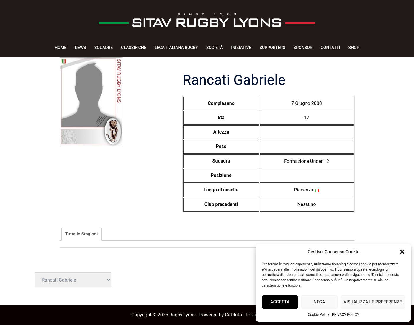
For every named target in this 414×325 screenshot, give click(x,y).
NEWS (80, 47)
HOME (60, 47)
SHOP (353, 47)
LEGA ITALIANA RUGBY (176, 47)
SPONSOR (303, 47)
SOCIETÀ (214, 47)
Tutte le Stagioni (81, 234)
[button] (402, 252)
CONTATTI (330, 47)
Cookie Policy (318, 315)
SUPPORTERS (272, 47)
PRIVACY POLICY (345, 315)
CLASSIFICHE (133, 47)
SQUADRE (103, 47)
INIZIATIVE (241, 47)
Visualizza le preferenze (373, 302)
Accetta (280, 302)
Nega (319, 302)
